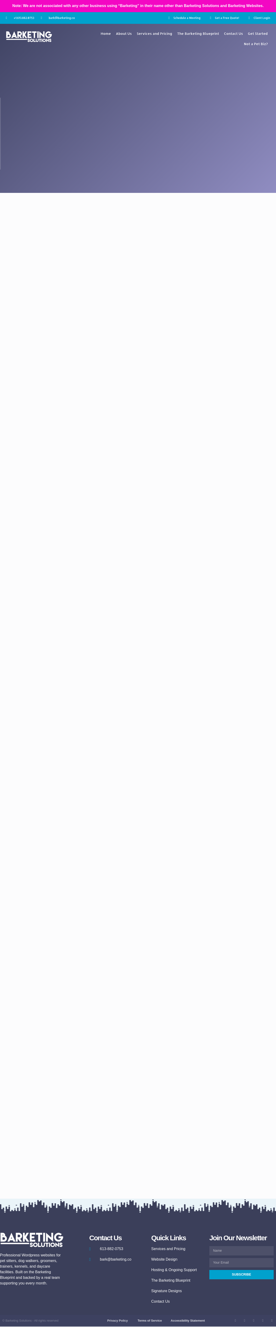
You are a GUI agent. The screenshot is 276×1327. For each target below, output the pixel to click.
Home (106, 33)
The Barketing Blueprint (198, 33)
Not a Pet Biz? (256, 44)
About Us (124, 33)
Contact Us (233, 33)
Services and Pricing (154, 33)
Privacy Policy (117, 1321)
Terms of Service (150, 1321)
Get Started (258, 33)
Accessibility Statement (188, 1321)
